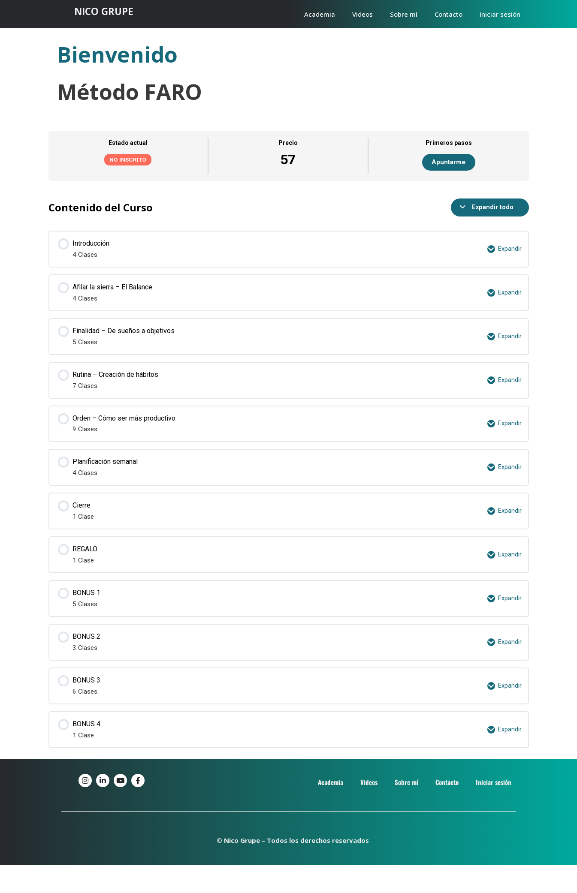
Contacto (448, 14)
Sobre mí (403, 14)
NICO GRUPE (106, 10)
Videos (362, 14)
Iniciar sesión (500, 14)
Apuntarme (448, 162)
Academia (319, 14)
